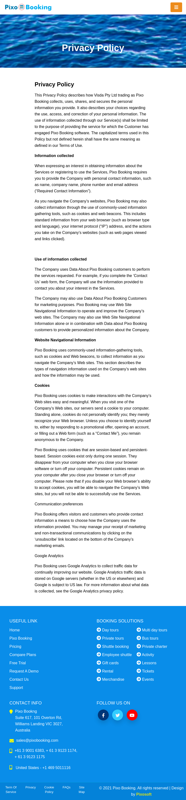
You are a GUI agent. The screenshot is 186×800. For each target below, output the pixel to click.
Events (145, 679)
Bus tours (147, 638)
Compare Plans (22, 655)
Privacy (30, 787)
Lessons (146, 662)
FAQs (66, 787)
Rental (105, 671)
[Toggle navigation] (176, 7)
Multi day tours (152, 630)
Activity (145, 654)
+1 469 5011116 (56, 768)
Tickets (145, 671)
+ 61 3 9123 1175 (30, 757)
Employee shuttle (114, 654)
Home (14, 630)
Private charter (152, 646)
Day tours (108, 630)
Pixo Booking (20, 638)
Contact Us (19, 679)
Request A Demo (24, 671)
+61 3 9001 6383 (29, 750)
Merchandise (110, 679)
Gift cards (108, 662)
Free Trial (17, 663)
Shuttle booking (113, 646)
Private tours (110, 638)
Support (16, 688)
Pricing (15, 646)
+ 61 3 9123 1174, (61, 750)
